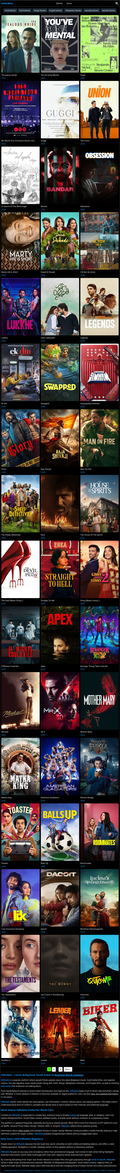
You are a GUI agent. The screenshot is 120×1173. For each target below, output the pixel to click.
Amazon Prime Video (19, 1126)
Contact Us (50, 1170)
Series (69, 3)
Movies (59, 3)
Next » (68, 1069)
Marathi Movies (108, 10)
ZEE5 (47, 1126)
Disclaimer (61, 1170)
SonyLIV (56, 1126)
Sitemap (112, 1170)
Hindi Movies (10, 10)
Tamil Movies (24, 10)
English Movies (55, 10)
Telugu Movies (40, 10)
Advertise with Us (12, 1170)
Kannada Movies (92, 10)
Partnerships (27, 1170)
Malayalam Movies (73, 10)
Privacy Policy (74, 1170)
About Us (39, 1170)
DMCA (103, 1170)
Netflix (6, 1126)
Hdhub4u (7, 3)
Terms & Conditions (90, 1170)
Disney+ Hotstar (37, 1126)
